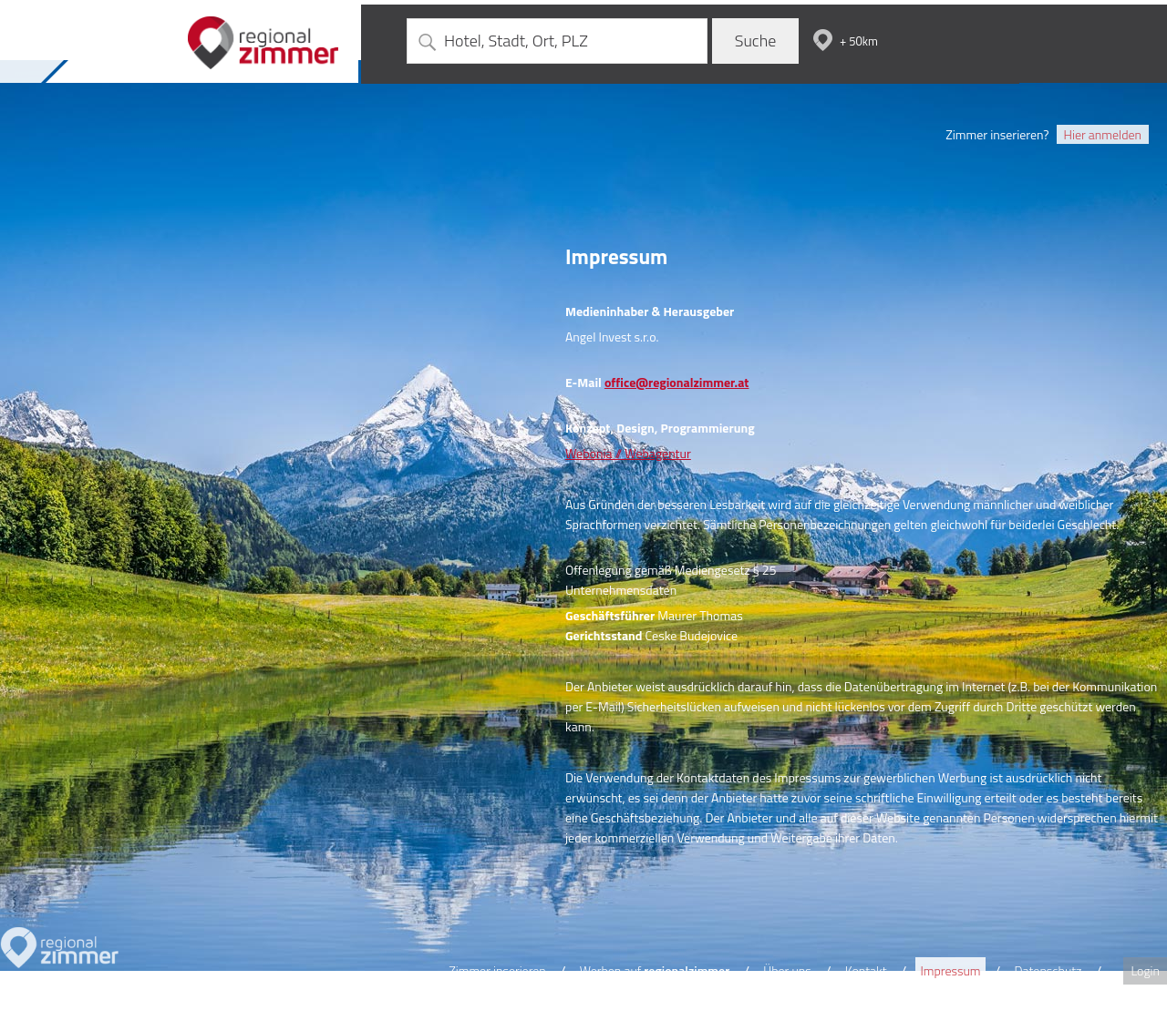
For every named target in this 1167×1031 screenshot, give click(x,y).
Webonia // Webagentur (628, 453)
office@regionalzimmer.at (676, 382)
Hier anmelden (1102, 134)
